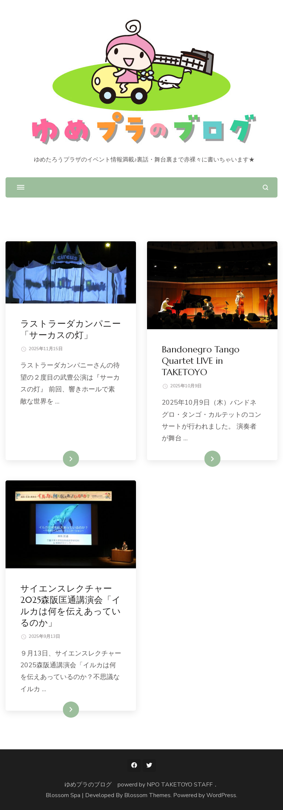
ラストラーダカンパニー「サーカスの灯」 (70, 329)
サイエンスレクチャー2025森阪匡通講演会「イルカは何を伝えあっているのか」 (70, 606)
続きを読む (60, 459)
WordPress (221, 795)
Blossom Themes (147, 795)
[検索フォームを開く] (265, 187)
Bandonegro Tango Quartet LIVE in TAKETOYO (201, 361)
